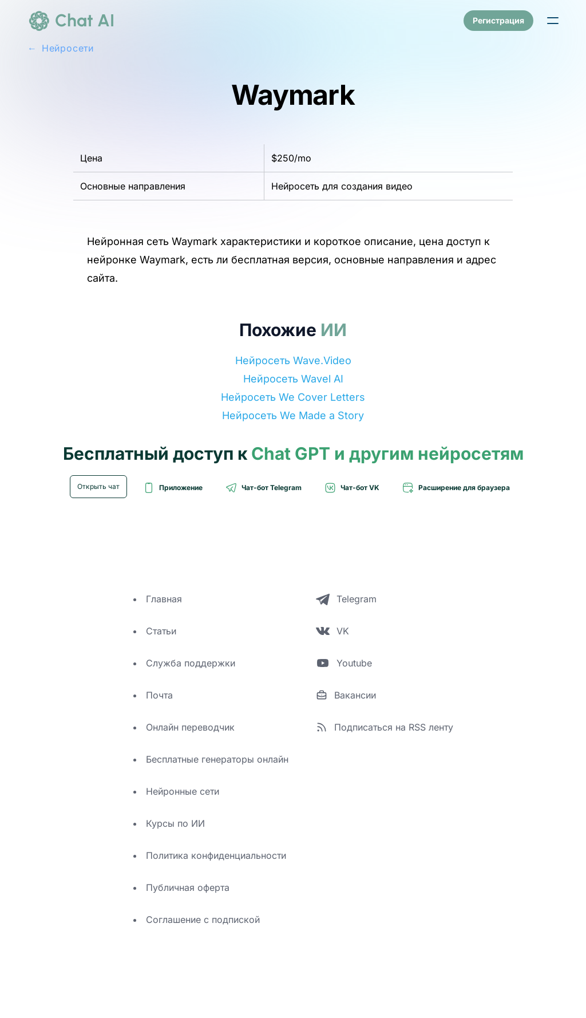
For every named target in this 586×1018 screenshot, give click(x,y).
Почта (159, 695)
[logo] (70, 20)
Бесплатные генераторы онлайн (217, 759)
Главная (164, 599)
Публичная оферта (187, 887)
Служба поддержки (190, 663)
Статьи (161, 631)
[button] (552, 20)
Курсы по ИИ (175, 823)
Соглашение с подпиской (203, 919)
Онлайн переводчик (190, 727)
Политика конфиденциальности (216, 855)
